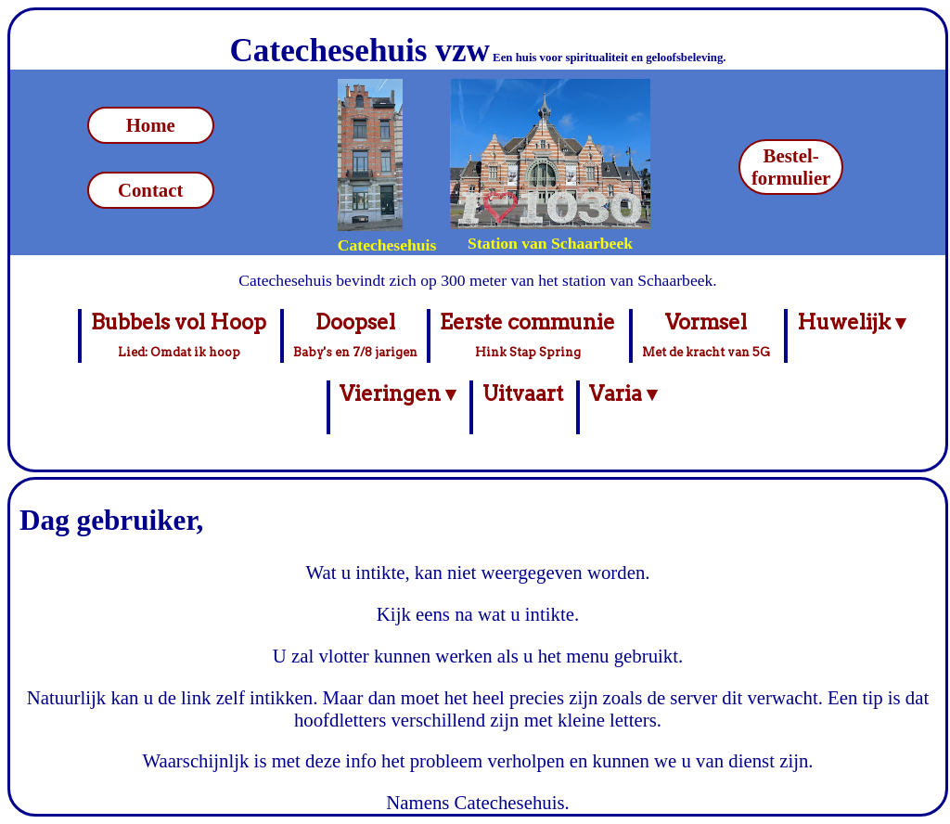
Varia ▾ (623, 406)
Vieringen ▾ (398, 406)
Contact (150, 189)
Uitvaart (522, 406)
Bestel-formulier (790, 166)
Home (150, 124)
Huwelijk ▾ (851, 335)
